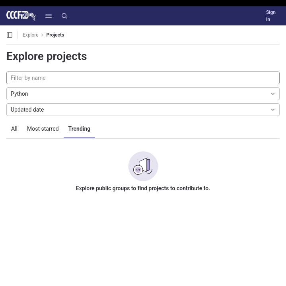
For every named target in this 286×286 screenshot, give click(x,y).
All (14, 129)
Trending (79, 129)
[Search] (64, 16)
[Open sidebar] (9, 35)
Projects (55, 35)
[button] (48, 16)
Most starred (43, 129)
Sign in (271, 16)
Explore (31, 35)
